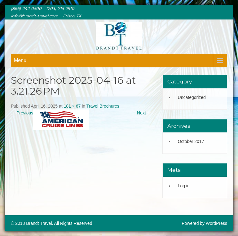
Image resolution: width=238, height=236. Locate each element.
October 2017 (191, 141)
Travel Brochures (102, 106)
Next (144, 112)
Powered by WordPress (204, 223)
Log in (184, 185)
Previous (22, 112)
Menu (20, 60)
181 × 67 (72, 106)
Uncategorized (192, 97)
